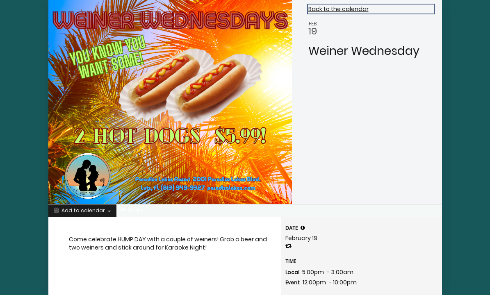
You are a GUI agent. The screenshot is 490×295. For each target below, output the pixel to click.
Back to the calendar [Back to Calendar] (338, 9)
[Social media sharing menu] (131, 210)
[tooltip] (303, 227)
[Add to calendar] (82, 210)
